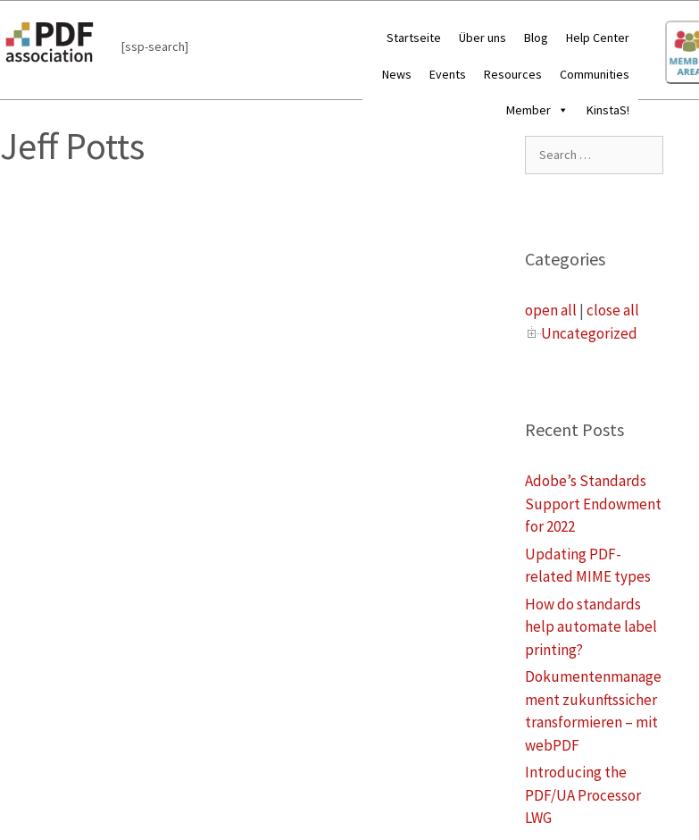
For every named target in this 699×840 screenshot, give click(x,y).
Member (537, 110)
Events (447, 74)
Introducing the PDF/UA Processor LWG (583, 794)
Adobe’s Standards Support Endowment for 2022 (593, 503)
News (397, 74)
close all (613, 310)
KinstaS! (608, 110)
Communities (594, 74)
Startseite (414, 37)
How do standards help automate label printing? (591, 626)
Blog (536, 37)
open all (551, 310)
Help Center (597, 37)
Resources (513, 74)
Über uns (482, 37)
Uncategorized (589, 333)
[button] (560, 110)
